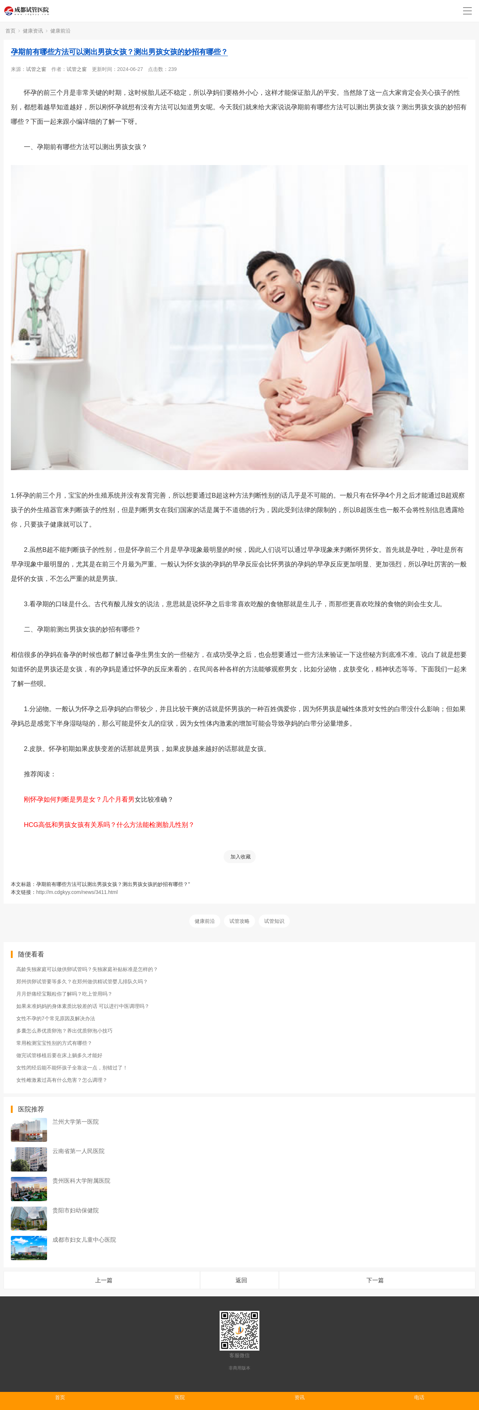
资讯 (299, 1397)
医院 (180, 1397)
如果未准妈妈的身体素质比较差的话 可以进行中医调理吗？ (82, 1006)
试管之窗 (36, 69)
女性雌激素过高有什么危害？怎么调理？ (61, 1080)
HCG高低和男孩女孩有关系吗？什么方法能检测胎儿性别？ (109, 824)
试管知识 (274, 921)
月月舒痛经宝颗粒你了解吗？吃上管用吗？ (64, 994)
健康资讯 (33, 31)
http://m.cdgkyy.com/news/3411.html (77, 892)
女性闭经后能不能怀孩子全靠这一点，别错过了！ (72, 1068)
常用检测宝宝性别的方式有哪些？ (54, 1043)
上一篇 (104, 1280)
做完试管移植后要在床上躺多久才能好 (59, 1055)
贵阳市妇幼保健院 (75, 1210)
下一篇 (375, 1280)
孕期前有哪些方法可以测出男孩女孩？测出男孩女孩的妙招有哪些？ (119, 52)
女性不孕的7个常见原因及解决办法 (55, 1018)
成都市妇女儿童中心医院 (84, 1240)
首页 (10, 31)
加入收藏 (240, 857)
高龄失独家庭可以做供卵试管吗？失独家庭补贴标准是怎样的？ (87, 969)
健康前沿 (60, 31)
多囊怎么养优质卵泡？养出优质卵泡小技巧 (64, 1031)
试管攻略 (239, 921)
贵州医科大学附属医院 (81, 1181)
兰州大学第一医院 (75, 1122)
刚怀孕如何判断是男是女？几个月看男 (79, 799)
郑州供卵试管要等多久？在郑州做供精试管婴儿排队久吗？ (82, 981)
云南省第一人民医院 (78, 1151)
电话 (419, 1397)
